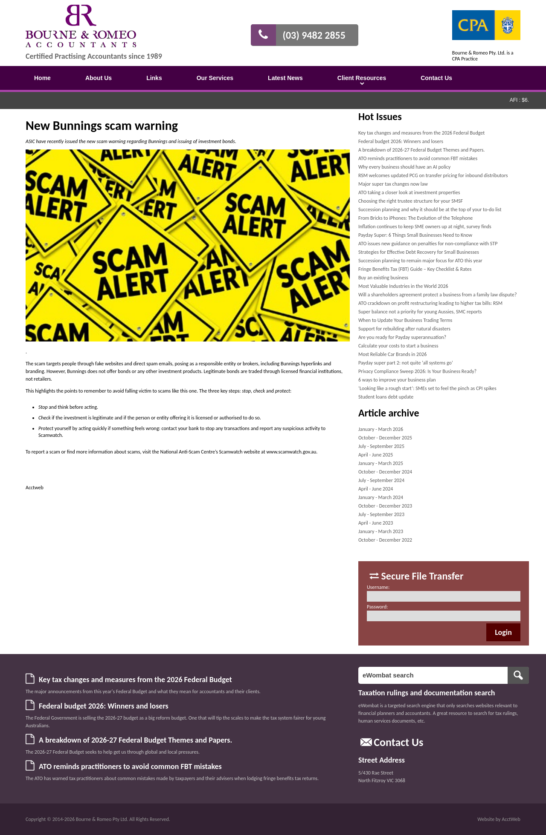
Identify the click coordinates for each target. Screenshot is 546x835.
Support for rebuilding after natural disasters (404, 329)
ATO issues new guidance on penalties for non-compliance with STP (427, 244)
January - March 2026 (380, 429)
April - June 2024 (375, 489)
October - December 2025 (385, 438)
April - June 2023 (375, 523)
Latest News (285, 78)
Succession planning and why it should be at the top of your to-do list (430, 209)
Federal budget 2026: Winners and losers (400, 141)
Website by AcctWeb (498, 819)
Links (154, 78)
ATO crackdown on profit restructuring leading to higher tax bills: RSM (430, 303)
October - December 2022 (385, 540)
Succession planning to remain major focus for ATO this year (420, 261)
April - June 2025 (375, 455)
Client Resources (361, 78)
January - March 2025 (380, 463)
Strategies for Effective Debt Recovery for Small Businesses (418, 252)
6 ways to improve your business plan (397, 380)
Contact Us (436, 78)
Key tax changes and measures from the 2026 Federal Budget (421, 133)
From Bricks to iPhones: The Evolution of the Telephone (415, 218)
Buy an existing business (383, 278)
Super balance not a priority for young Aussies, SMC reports (420, 312)
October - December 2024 (385, 472)
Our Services (215, 78)
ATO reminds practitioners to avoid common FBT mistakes (417, 158)
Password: (377, 607)
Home (42, 78)
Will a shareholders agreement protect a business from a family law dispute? (437, 295)
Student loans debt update (385, 397)
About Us (98, 78)
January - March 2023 (380, 531)
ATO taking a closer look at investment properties (409, 192)
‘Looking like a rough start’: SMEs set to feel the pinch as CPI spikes (427, 388)
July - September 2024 (381, 480)
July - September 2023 (381, 514)
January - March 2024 (380, 497)
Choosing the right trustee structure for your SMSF (410, 201)
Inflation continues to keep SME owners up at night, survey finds (424, 227)
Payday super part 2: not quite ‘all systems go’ (405, 363)
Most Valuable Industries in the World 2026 (403, 286)
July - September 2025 (381, 446)
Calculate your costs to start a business (398, 346)
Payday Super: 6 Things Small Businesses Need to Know (415, 235)
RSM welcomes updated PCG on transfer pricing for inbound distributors (433, 175)
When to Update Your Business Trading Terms (405, 320)
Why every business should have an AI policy (404, 167)
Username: (378, 587)
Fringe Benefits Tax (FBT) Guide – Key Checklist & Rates (414, 269)
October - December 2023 (385, 506)
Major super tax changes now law (393, 184)
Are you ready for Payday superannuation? (402, 337)
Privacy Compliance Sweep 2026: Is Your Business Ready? (417, 371)
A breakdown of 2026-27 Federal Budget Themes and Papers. (421, 150)
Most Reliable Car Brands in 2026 (392, 354)
